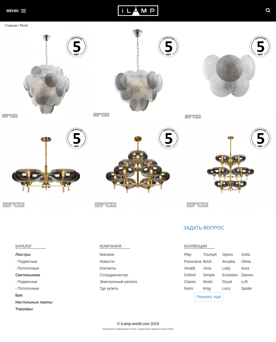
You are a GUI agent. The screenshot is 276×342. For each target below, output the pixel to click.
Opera (227, 254)
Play (187, 254)
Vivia (207, 268)
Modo (208, 282)
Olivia (246, 261)
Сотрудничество (114, 275)
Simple (209, 275)
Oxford (189, 275)
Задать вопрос (204, 228)
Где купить (109, 288)
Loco (226, 288)
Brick (207, 261)
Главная (11, 25)
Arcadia (228, 261)
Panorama (193, 261)
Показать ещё (208, 297)
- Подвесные (26, 261)
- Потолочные (27, 268)
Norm (188, 288)
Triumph (210, 254)
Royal (227, 282)
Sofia (245, 254)
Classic (190, 282)
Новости (107, 261)
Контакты (108, 268)
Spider (246, 288)
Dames (247, 275)
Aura (245, 268)
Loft (244, 282)
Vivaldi (189, 268)
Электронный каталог (118, 282)
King (207, 288)
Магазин (107, 254)
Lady (226, 268)
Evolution (230, 275)
